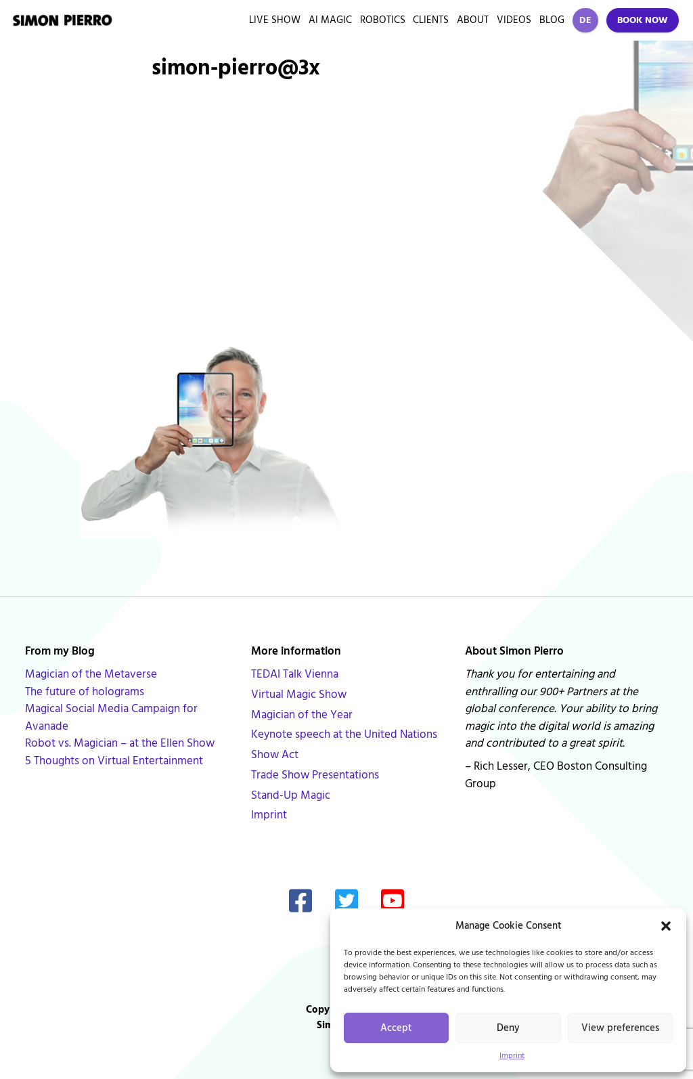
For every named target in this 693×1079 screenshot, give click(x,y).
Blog (551, 20)
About (473, 20)
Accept (396, 1028)
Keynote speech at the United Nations (344, 734)
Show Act (274, 755)
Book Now (642, 20)
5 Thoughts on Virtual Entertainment (114, 761)
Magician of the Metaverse (91, 674)
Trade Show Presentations (315, 775)
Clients (431, 20)
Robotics (382, 20)
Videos (514, 20)
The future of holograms (84, 692)
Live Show (274, 20)
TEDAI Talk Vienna (294, 674)
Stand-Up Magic (290, 795)
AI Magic (330, 20)
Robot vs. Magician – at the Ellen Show (120, 743)
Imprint (511, 1055)
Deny (508, 1028)
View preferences (620, 1028)
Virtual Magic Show (298, 694)
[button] (666, 926)
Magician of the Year (302, 715)
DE (585, 20)
